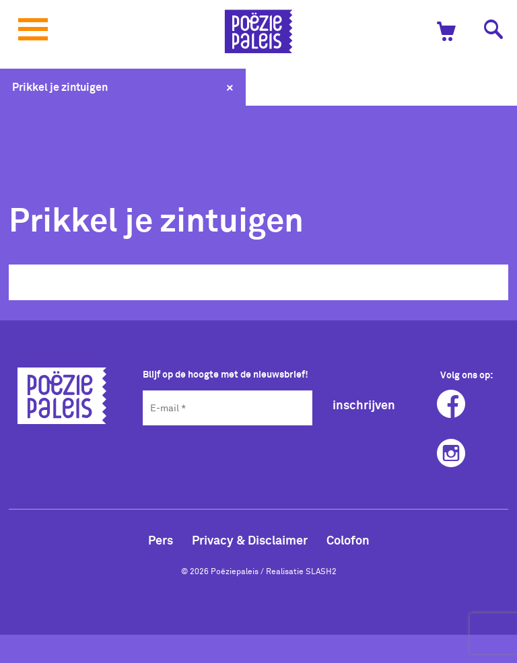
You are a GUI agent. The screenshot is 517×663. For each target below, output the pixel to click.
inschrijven (364, 405)
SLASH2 (321, 570)
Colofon (348, 539)
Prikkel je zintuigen (60, 87)
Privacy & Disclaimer (250, 539)
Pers (160, 539)
